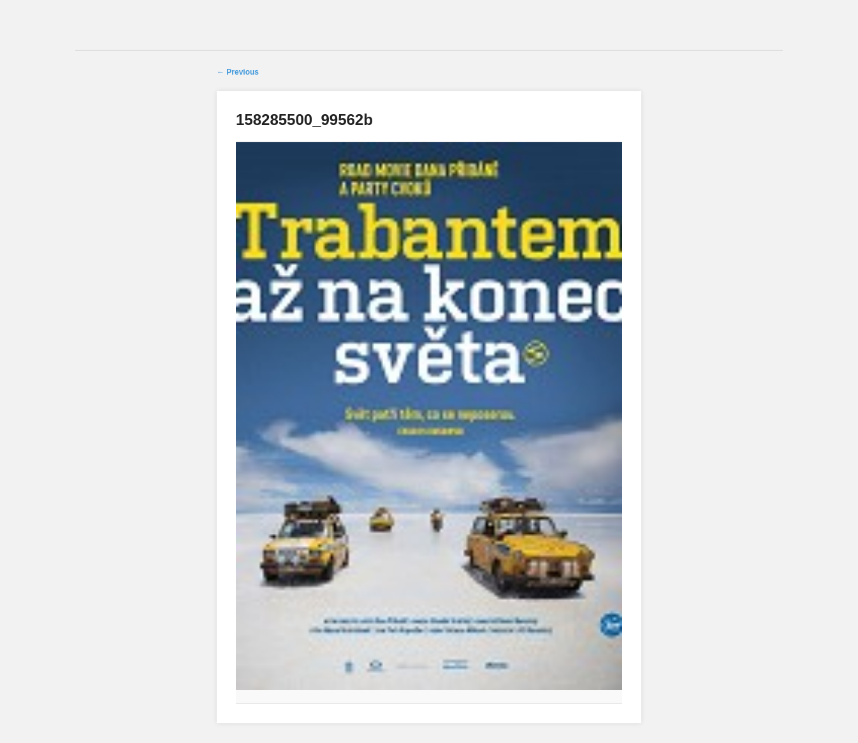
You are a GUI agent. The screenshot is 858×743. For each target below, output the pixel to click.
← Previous (238, 72)
